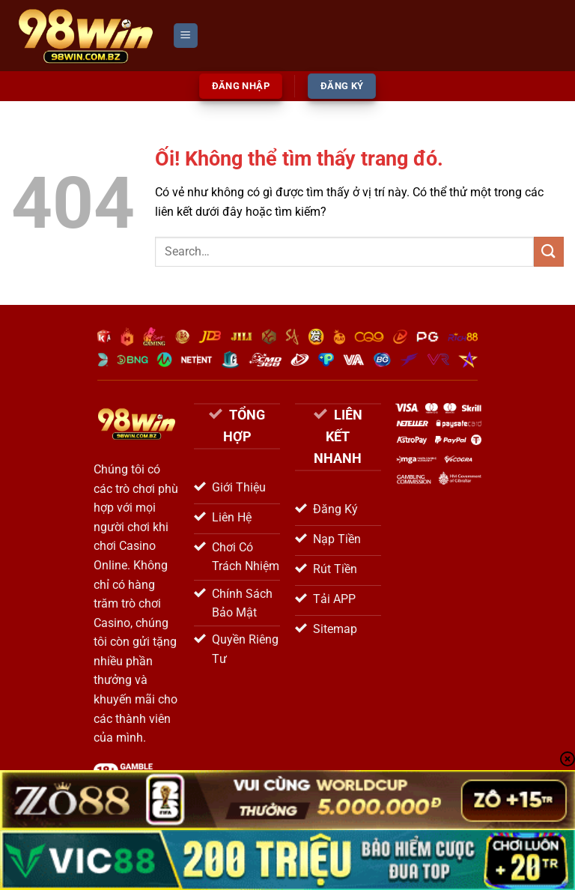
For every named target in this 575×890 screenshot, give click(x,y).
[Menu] (186, 35)
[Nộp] (549, 251)
